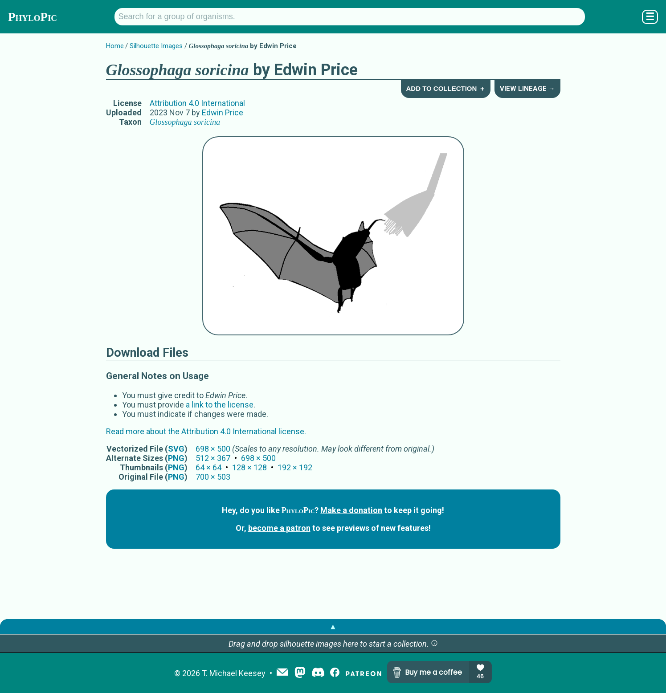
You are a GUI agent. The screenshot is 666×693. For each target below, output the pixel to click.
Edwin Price (222, 112)
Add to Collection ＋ (445, 88)
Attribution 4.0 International (197, 103)
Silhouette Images (156, 46)
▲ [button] (333, 626)
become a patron (279, 528)
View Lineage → (527, 89)
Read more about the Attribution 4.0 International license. (206, 431)
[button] (434, 643)
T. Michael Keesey (234, 673)
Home (115, 46)
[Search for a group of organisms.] (349, 16)
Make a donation (351, 510)
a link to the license (219, 404)
